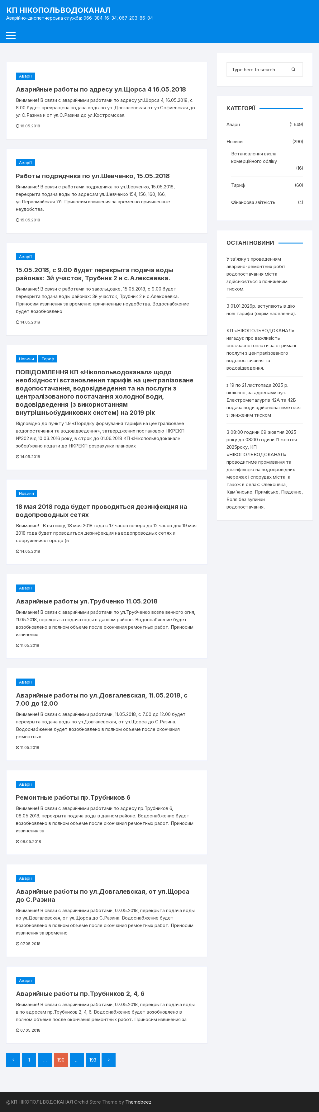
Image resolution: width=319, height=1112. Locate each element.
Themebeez (138, 1102)
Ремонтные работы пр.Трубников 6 (73, 797)
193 (92, 1059)
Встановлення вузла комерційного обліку (254, 157)
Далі (109, 1060)
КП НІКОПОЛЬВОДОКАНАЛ (58, 10)
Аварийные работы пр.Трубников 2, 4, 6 (80, 993)
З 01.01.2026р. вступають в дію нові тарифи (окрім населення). (261, 309)
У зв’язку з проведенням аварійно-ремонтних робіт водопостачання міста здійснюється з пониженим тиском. (257, 274)
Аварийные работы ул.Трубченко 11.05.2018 (87, 601)
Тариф (47, 358)
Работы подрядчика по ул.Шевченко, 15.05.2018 (93, 176)
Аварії (25, 75)
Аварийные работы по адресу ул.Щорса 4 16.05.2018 (101, 89)
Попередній (13, 1060)
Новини (26, 358)
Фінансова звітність (253, 202)
